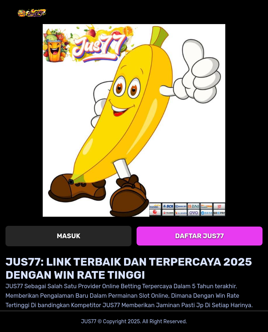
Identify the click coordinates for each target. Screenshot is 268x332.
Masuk (68, 236)
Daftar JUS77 (199, 236)
